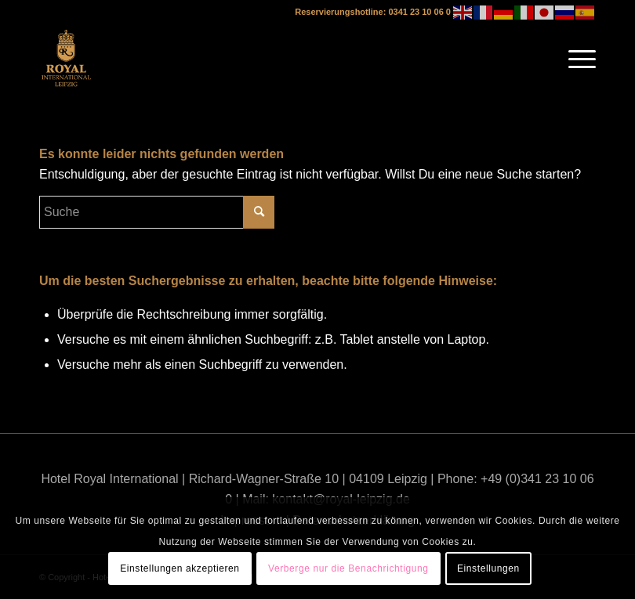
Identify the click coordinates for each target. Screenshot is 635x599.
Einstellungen (488, 568)
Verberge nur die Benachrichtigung (348, 568)
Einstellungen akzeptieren (179, 568)
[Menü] (574, 58)
